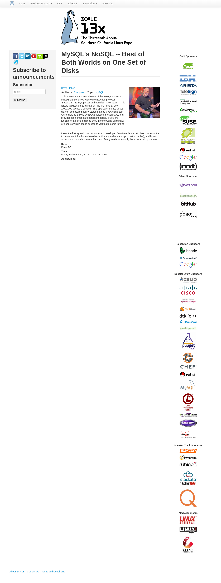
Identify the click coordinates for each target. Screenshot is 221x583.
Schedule (72, 3)
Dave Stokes (68, 88)
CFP (59, 3)
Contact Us (33, 571)
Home (22, 3)
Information (90, 3)
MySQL (99, 92)
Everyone (79, 92)
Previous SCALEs (41, 3)
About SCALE (16, 571)
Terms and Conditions (53, 571)
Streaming (107, 3)
